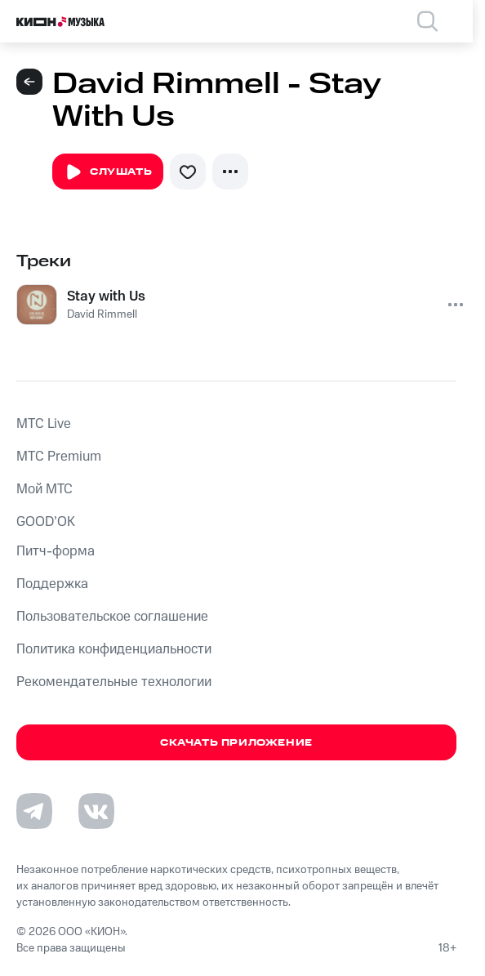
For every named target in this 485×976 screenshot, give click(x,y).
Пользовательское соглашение (112, 616)
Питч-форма (55, 551)
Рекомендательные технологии (113, 682)
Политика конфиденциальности (113, 649)
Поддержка (52, 584)
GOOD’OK (45, 522)
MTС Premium (58, 456)
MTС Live (43, 424)
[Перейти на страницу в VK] (96, 811)
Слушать (108, 172)
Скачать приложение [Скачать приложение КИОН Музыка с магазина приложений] (236, 743)
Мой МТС (44, 489)
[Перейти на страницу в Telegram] (34, 811)
